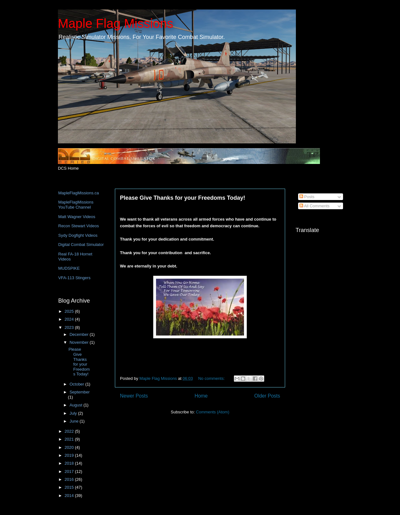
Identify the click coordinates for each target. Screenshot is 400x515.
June (75, 421)
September (80, 392)
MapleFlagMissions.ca (78, 193)
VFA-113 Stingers (74, 277)
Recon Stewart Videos (78, 225)
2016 (70, 479)
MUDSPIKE (69, 268)
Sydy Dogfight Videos (77, 235)
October (77, 384)
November (80, 342)
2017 (70, 471)
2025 (70, 311)
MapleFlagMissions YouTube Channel (75, 205)
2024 (70, 319)
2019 (70, 455)
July (74, 413)
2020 (70, 447)
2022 (70, 431)
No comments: (212, 378)
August (77, 405)
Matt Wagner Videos (76, 216)
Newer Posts (134, 396)
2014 (70, 495)
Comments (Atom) (212, 412)
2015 (70, 487)
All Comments (314, 206)
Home (201, 396)
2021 (70, 439)
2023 (70, 327)
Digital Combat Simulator (81, 244)
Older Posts (267, 396)
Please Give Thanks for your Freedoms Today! (182, 198)
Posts (307, 196)
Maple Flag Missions (115, 23)
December (80, 334)
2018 (70, 463)
